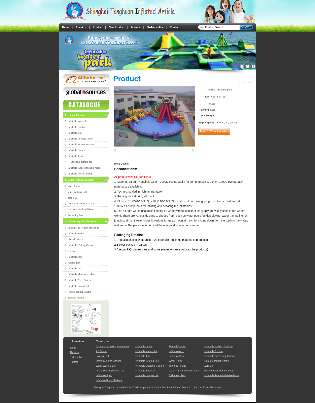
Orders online (155, 27)
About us (80, 27)
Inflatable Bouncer (77, 150)
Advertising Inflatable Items (82, 221)
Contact (174, 27)
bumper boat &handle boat (81, 209)
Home (65, 27)
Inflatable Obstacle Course (81, 138)
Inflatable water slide (78, 121)
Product (97, 27)
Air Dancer (73, 251)
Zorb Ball (72, 197)
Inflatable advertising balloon (82, 274)
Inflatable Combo (76, 127)
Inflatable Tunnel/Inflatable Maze (84, 167)
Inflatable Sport (75, 156)
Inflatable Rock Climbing (80, 173)
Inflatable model (76, 233)
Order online (76, 357)
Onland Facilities (76, 115)
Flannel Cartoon (75, 239)
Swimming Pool (75, 215)
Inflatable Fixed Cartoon (80, 280)
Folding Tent (74, 262)
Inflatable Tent (75, 268)
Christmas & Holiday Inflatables (83, 227)
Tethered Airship (76, 297)
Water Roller (74, 186)
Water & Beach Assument (81, 179)
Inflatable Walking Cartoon (81, 245)
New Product (117, 27)
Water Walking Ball (77, 192)
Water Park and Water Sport (81, 203)
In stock (135, 27)
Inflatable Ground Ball (79, 286)
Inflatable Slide (75, 132)
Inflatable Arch (75, 256)
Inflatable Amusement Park (81, 144)
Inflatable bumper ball (82, 161)
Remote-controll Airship (79, 291)
